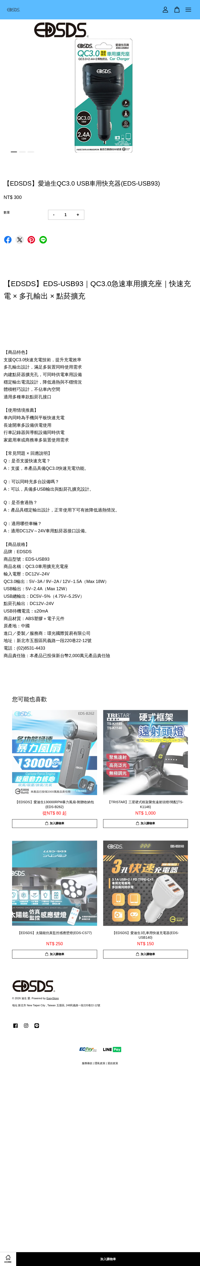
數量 (7, 212)
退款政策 (112, 1063)
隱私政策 (100, 1063)
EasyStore (52, 998)
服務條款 (87, 1063)
